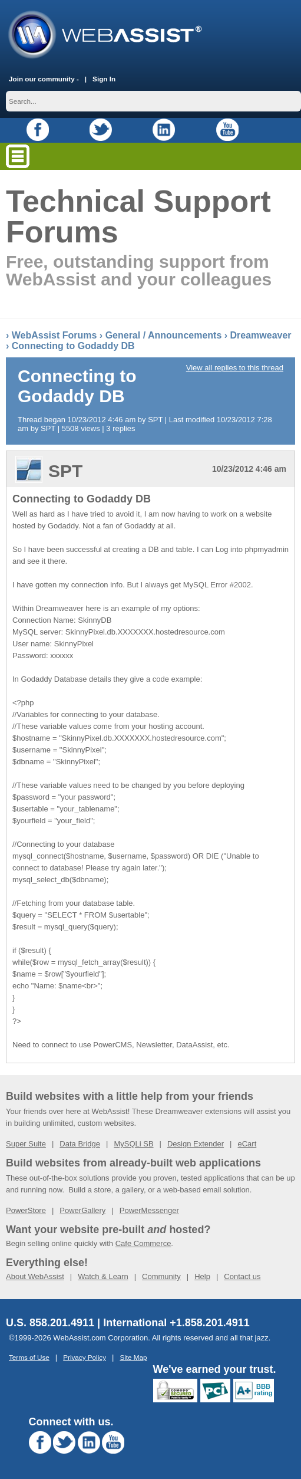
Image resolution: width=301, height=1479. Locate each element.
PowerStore (26, 1210)
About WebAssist (35, 1276)
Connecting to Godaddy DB (73, 346)
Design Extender (195, 1143)
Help (202, 1276)
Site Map (133, 1357)
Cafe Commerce (143, 1243)
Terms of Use (29, 1357)
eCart (246, 1143)
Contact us (242, 1276)
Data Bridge (79, 1143)
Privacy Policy (84, 1357)
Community (161, 1276)
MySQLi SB (133, 1143)
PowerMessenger (149, 1210)
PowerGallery (82, 1210)
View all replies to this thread (234, 367)
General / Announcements (163, 335)
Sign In (103, 79)
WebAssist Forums (54, 335)
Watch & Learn (103, 1276)
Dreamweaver (261, 335)
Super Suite (26, 1143)
